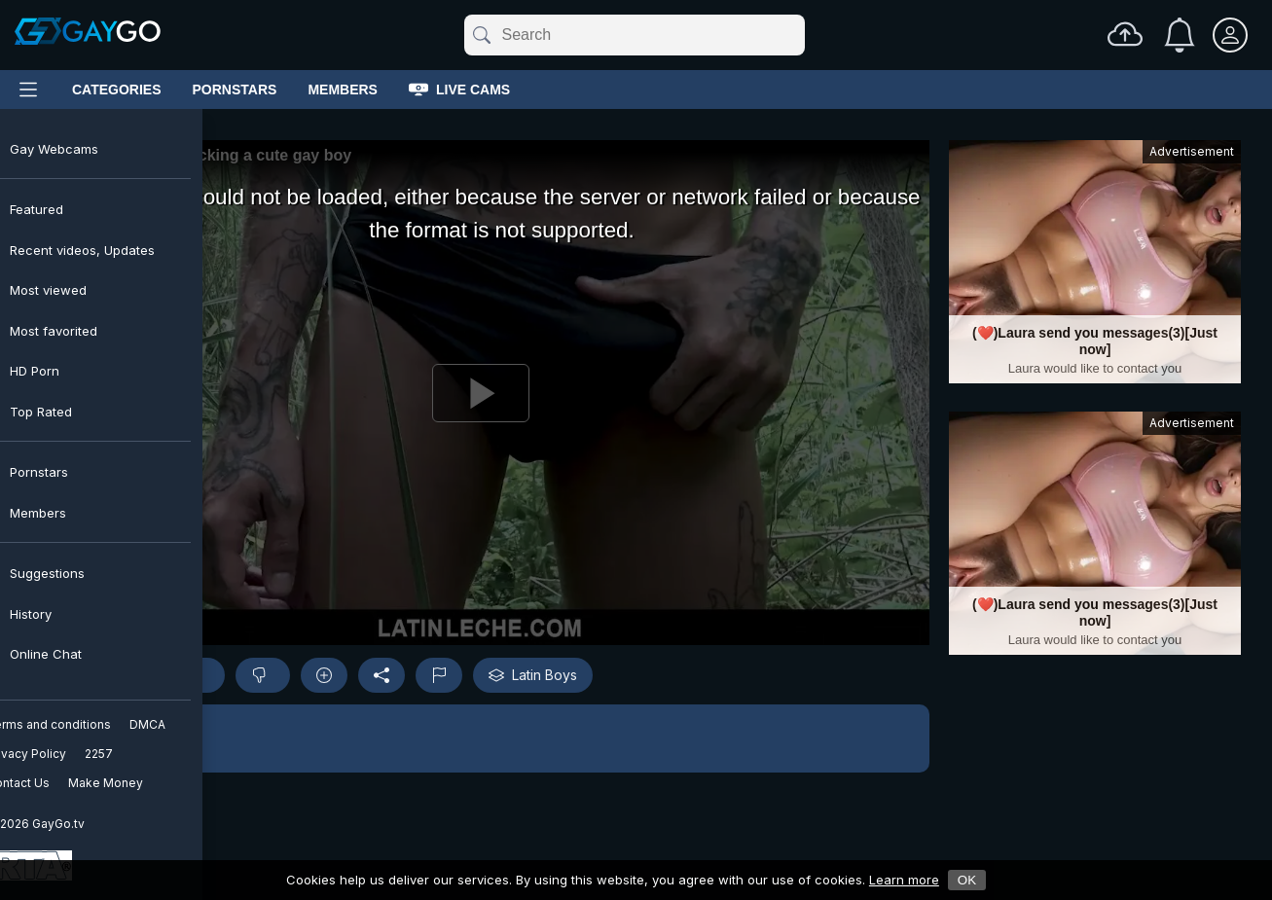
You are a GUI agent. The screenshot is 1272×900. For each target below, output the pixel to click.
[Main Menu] (28, 89)
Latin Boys (533, 675)
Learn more (904, 879)
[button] (480, 738)
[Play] (480, 392)
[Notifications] (1179, 35)
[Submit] (480, 35)
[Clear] (801, 35)
